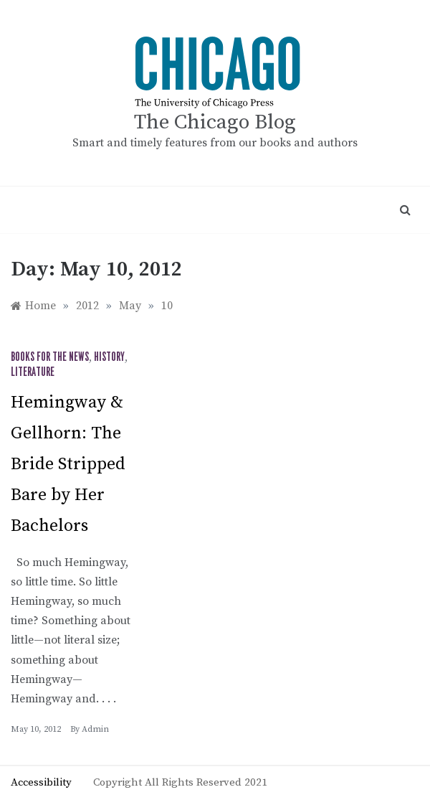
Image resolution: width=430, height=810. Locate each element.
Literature (32, 372)
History (109, 357)
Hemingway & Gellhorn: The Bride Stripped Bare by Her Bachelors (68, 464)
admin (95, 729)
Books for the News (50, 357)
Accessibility (41, 782)
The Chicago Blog (215, 122)
